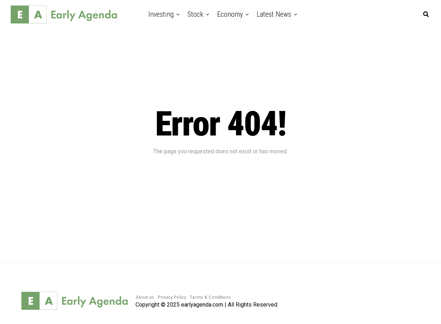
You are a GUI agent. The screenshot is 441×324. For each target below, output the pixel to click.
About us (144, 297)
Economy (230, 14)
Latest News (274, 14)
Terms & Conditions (210, 297)
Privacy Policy (172, 297)
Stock (195, 14)
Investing (161, 14)
